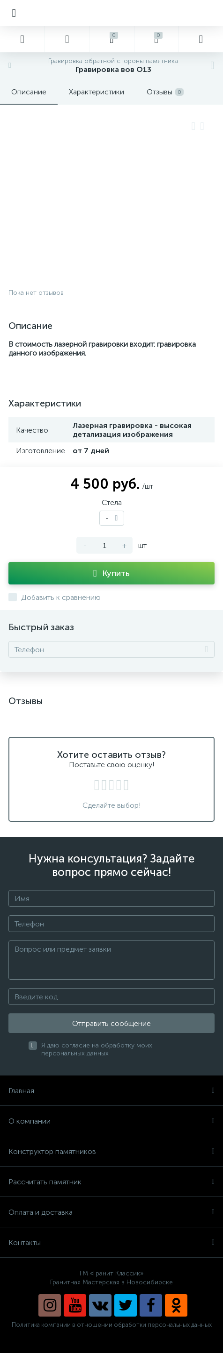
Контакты (111, 1242)
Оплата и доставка (111, 1212)
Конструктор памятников (111, 1151)
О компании (111, 1121)
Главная (111, 1090)
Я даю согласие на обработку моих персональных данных (96, 1049)
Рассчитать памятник (111, 1181)
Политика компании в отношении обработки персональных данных (112, 1324)
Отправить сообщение (111, 1023)
